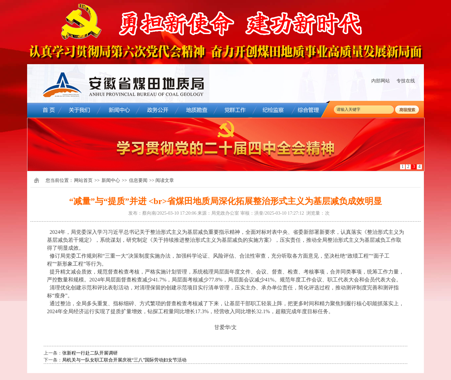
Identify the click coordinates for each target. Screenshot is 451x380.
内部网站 (380, 80)
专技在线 (405, 80)
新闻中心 (111, 180)
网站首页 (83, 180)
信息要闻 (138, 180)
